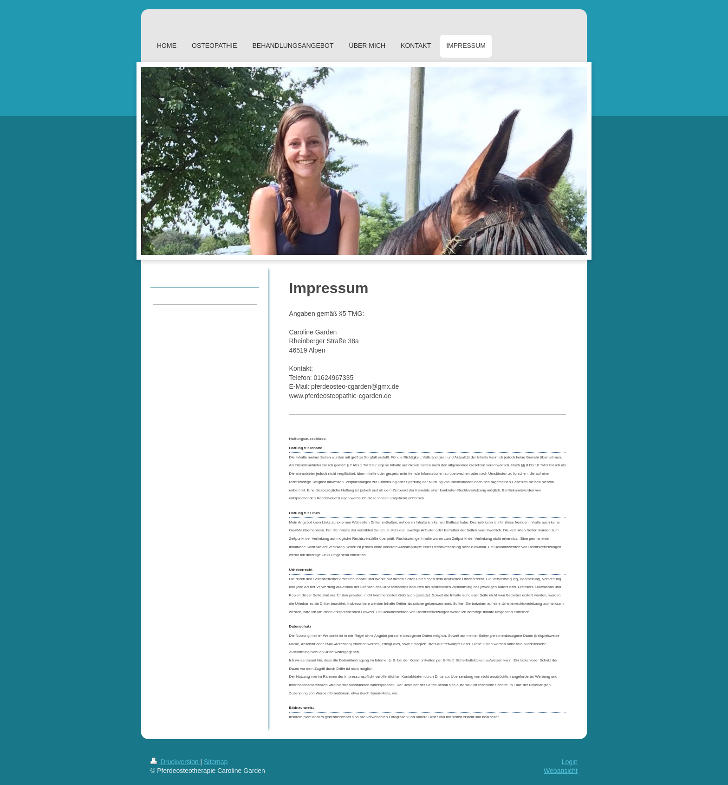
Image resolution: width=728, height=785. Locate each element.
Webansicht (561, 770)
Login (570, 761)
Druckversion (175, 761)
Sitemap (216, 761)
